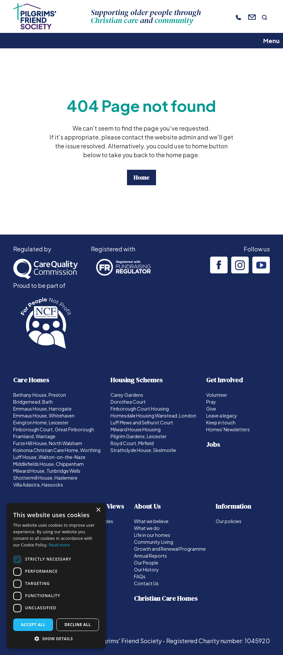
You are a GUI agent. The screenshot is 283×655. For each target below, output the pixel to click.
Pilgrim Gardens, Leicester (138, 436)
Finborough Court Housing (139, 409)
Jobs (213, 444)
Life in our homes (152, 535)
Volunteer (216, 395)
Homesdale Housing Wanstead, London (153, 415)
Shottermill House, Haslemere (45, 478)
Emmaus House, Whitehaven (44, 415)
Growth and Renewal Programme (170, 549)
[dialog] (56, 575)
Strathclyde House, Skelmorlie (143, 450)
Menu (271, 40)
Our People (146, 563)
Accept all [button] (33, 624)
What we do (147, 528)
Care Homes (31, 380)
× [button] (98, 510)
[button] (56, 638)
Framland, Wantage (34, 436)
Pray (211, 402)
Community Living (153, 542)
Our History (146, 569)
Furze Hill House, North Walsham (47, 443)
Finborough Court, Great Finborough (53, 429)
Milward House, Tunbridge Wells (46, 471)
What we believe (151, 521)
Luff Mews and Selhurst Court (141, 422)
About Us (147, 506)
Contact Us (146, 583)
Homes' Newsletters (228, 429)
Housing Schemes (136, 380)
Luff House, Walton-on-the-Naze (49, 457)
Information (233, 506)
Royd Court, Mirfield (132, 443)
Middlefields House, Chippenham (48, 464)
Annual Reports (150, 556)
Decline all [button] (78, 624)
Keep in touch (221, 422)
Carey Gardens (126, 395)
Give (211, 409)
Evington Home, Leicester (41, 422)
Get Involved (224, 380)
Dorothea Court (128, 402)
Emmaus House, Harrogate (42, 409)
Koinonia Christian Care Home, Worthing (57, 450)
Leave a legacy (221, 415)
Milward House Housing (135, 429)
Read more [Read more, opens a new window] (59, 545)
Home (141, 177)
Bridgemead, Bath (33, 402)
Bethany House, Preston (39, 395)
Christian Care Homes (166, 598)
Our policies (228, 521)
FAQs (139, 576)
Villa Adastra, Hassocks (38, 485)
